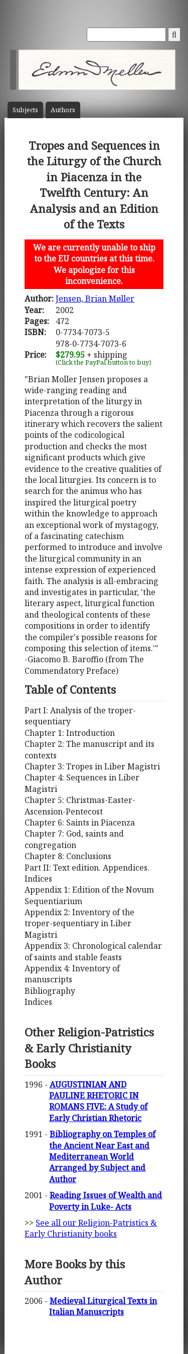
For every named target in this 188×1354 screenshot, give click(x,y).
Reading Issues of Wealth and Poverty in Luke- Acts (105, 1201)
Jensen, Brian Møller (95, 298)
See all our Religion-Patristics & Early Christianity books (91, 1228)
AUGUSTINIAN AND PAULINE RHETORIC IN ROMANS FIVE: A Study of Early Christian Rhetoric (98, 1101)
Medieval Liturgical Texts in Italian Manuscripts (103, 1306)
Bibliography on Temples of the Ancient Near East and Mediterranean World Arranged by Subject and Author (102, 1157)
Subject (25, 110)
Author (63, 110)
